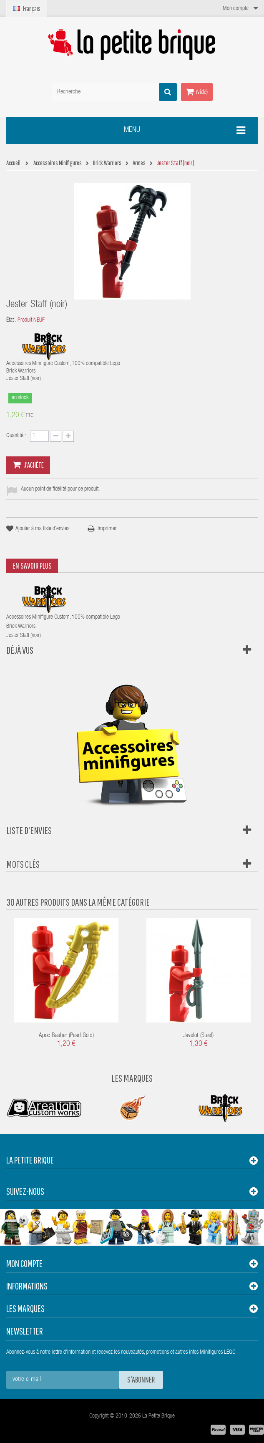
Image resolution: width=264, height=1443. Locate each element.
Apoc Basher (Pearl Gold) (66, 1036)
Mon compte (24, 1263)
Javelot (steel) (198, 1036)
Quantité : (16, 436)
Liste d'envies (29, 830)
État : (11, 320)
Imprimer (107, 529)
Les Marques (132, 1078)
